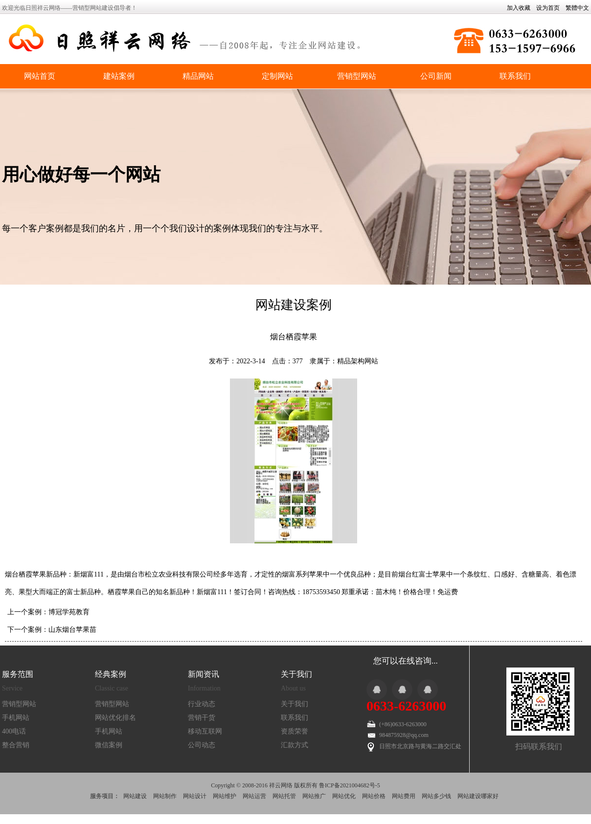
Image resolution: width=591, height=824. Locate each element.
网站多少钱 (436, 796)
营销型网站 (356, 76)
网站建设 (135, 796)
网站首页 (39, 76)
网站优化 (344, 796)
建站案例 (119, 76)
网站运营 (254, 796)
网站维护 (224, 796)
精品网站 (198, 76)
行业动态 (201, 704)
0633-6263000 (406, 705)
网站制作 (165, 796)
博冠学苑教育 (69, 612)
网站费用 (403, 796)
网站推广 (314, 796)
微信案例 (108, 745)
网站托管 (284, 796)
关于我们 (294, 704)
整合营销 (15, 745)
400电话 (14, 731)
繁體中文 (577, 7)
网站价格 (374, 796)
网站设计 (194, 796)
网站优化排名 (115, 717)
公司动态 (201, 745)
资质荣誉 (294, 731)
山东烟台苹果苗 (72, 629)
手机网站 (15, 717)
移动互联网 (205, 731)
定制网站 (277, 76)
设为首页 (548, 7)
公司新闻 (436, 76)
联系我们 (515, 76)
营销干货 (201, 717)
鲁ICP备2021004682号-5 (349, 785)
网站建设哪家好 (478, 796)
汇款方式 (294, 745)
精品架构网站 (357, 361)
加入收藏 (518, 7)
